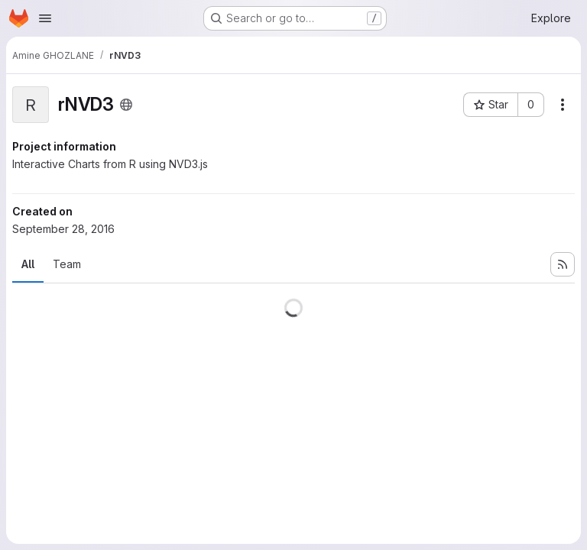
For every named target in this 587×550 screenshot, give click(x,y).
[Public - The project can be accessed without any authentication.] (126, 105)
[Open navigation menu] (45, 18)
